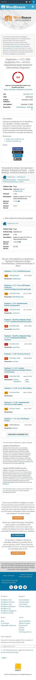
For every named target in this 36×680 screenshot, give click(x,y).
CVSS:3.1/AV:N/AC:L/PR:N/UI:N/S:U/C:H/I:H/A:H (18, 89)
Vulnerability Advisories (8, 625)
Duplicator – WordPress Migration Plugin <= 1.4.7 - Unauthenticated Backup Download (17, 337)
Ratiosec (15, 428)
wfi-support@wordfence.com (10, 490)
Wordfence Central (7, 613)
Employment (23, 625)
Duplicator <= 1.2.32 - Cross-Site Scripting (17, 388)
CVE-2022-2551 (14, 344)
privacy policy (13, 652)
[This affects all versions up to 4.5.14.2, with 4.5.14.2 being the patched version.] (20, 242)
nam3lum (15, 361)
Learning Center (24, 602)
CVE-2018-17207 (15, 376)
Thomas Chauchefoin (17, 380)
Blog (2, 621)
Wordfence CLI (6, 609)
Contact (21, 628)
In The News (5, 623)
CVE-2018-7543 (14, 392)
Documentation (24, 600)
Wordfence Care (6, 604)
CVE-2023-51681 (15, 293)
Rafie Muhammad (18, 297)
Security (21, 630)
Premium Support (25, 606)
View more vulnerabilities (18, 434)
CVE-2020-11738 (15, 358)
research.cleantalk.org (13, 141)
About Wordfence (25, 621)
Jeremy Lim (16, 313)
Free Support (23, 604)
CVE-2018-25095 (15, 309)
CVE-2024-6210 (14, 275)
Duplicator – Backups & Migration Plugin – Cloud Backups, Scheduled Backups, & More (16, 179)
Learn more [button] (18, 518)
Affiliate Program (24, 623)
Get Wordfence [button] (18, 535)
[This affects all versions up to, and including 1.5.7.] (19, 201)
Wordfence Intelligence (8, 611)
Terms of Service (9, 576)
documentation (16, 46)
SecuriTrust (16, 329)
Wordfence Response (8, 606)
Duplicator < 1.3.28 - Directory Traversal (17, 354)
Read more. (21, 463)
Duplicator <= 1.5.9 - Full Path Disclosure (17, 271)
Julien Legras (27, 380)
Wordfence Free (6, 600)
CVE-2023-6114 (28, 94)
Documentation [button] (18, 553)
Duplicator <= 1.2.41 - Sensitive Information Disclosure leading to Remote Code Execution (17, 370)
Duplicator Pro (12, 223)
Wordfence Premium (8, 602)
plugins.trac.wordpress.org (15, 139)
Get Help (4, 2)
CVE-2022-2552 (14, 326)
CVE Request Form (25, 632)
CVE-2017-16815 (15, 408)
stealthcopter (17, 279)
